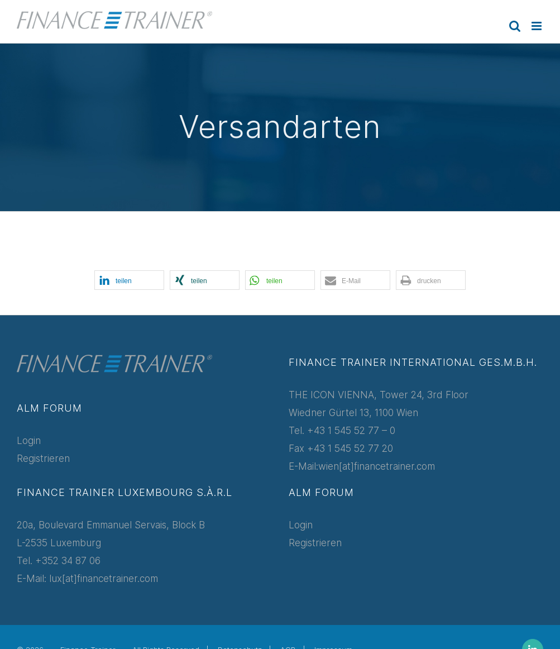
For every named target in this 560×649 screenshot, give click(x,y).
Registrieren (43, 458)
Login (29, 440)
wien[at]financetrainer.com (376, 466)
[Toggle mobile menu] (537, 26)
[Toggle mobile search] (514, 26)
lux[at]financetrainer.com (103, 578)
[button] (129, 280)
